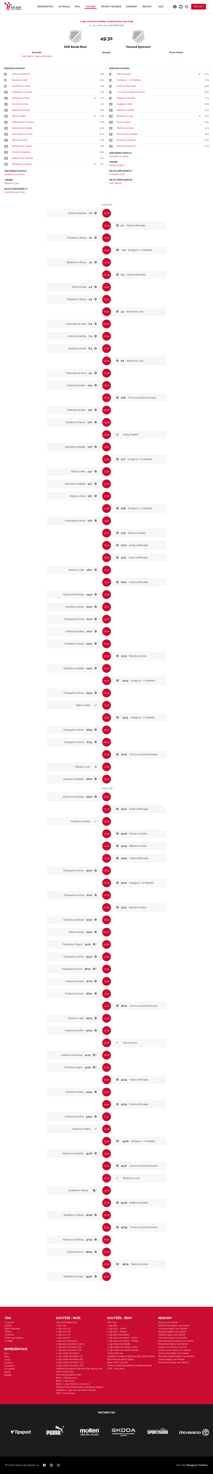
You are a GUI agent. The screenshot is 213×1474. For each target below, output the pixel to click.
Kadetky (8, 1375)
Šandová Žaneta (125, 110)
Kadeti (7, 1372)
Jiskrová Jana (124, 74)
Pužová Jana (123, 122)
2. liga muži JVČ (63, 1328)
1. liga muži (61, 1325)
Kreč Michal (115, 183)
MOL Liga (111, 1322)
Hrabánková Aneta (22, 92)
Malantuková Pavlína (23, 122)
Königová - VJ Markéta (129, 80)
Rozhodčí (9, 1335)
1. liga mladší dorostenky (119, 1344)
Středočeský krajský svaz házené (173, 1325)
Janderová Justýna (14, 174)
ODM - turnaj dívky (116, 1368)
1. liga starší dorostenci (66, 1341)
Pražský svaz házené (168, 1322)
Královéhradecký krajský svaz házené (176, 1341)
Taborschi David (43, 56)
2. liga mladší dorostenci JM (69, 1356)
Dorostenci (9, 1366)
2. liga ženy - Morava (117, 1331)
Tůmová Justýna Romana (131, 92)
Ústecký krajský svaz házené (171, 1335)
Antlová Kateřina (21, 74)
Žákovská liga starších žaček (120, 1359)
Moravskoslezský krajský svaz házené (176, 1356)
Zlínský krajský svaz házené (171, 1359)
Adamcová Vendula (22, 158)
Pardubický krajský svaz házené (173, 1344)
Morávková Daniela (127, 134)
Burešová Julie (19, 80)
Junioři (7, 1359)
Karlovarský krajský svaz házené (173, 1362)
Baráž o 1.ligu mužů (65, 1381)
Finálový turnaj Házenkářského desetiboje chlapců (79, 1387)
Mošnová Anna (20, 104)
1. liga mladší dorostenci (67, 1353)
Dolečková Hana (21, 98)
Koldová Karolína (21, 152)
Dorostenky (9, 1369)
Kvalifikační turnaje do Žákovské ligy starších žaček (131, 1356)
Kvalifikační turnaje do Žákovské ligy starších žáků (79, 1368)
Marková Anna (19, 140)
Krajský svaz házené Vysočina (172, 1347)
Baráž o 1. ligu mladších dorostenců (73, 1384)
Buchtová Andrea (126, 140)
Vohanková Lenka (118, 156)
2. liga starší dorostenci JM (68, 1347)
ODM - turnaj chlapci (65, 1393)
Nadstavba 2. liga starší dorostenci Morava (76, 1390)
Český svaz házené (14, 1338)
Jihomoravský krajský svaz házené (174, 1350)
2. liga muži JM (63, 1335)
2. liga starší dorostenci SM (68, 1350)
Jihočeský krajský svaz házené (172, 1328)
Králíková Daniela (126, 98)
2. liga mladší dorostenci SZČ (70, 1365)
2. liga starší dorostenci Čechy (70, 1344)
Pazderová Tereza (21, 164)
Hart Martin (28, 56)
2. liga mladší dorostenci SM (69, 1359)
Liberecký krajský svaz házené (172, 1338)
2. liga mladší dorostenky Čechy (122, 1347)
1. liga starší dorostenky (118, 1335)
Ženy (6, 1356)
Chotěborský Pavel (14, 192)
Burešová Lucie (125, 116)
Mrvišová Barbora (126, 146)
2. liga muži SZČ (63, 1331)
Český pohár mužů (65, 1371)
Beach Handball (12, 1328)
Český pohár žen (115, 1353)
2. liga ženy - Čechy (116, 1328)
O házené (9, 1322)
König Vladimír (117, 165)
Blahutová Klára (125, 128)
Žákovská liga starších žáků (68, 1375)
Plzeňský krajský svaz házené (172, 1331)
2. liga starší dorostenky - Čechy (122, 1338)
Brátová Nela (19, 116)
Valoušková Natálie (22, 128)
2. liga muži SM (63, 1338)
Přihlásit (198, 6)
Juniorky (8, 1363)
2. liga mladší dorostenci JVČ (70, 1362)
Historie (8, 1325)
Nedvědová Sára (21, 110)
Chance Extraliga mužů (66, 1322)
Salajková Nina (124, 104)
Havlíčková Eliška (21, 86)
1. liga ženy (112, 1325)
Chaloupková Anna (22, 134)
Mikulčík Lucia (11, 183)
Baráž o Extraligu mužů (66, 1378)
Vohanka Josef (117, 174)
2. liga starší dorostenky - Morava (122, 1341)
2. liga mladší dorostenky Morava (122, 1350)
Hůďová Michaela (126, 86)
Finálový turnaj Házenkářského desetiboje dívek (129, 1365)
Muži (6, 1353)
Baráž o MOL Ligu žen (117, 1362)
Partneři (8, 1331)
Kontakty (9, 1341)
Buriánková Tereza (22, 146)
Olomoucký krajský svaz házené (173, 1353)
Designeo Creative (197, 1465)
